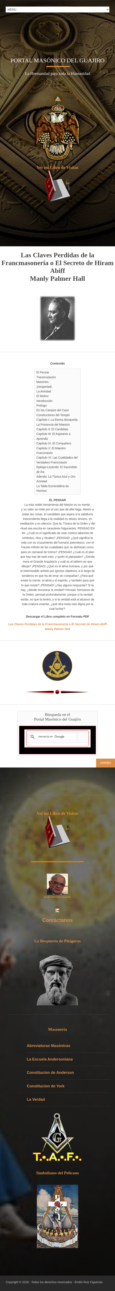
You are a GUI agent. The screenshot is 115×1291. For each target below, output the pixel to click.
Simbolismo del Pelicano (57, 1173)
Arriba (105, 763)
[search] (56, 736)
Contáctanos (57, 920)
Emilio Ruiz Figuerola (88, 1282)
